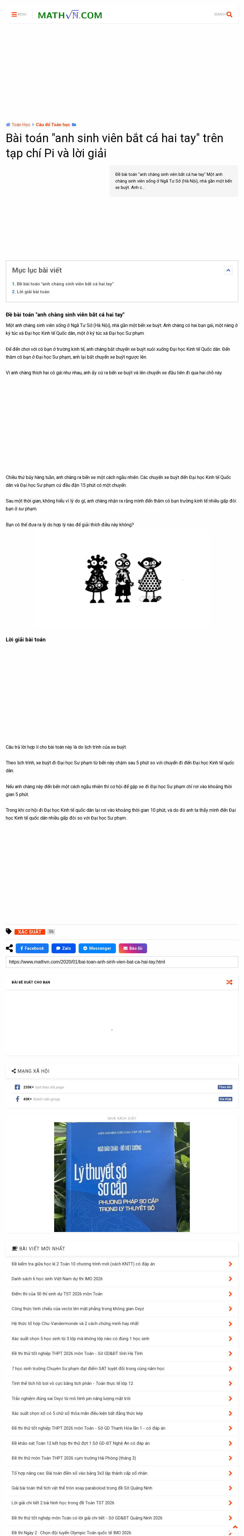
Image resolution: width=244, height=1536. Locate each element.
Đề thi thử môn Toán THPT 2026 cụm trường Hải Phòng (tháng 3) (74, 1458)
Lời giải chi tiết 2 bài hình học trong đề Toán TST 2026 (63, 1502)
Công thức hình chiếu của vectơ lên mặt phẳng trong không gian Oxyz (78, 1308)
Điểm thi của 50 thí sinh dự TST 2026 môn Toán (57, 1294)
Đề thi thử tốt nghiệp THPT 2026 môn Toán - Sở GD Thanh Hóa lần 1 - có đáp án (88, 1428)
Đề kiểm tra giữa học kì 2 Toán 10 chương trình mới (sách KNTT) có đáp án (83, 1264)
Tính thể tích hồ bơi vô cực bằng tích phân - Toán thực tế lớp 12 (72, 1383)
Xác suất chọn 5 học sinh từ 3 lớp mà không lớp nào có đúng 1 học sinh (80, 1338)
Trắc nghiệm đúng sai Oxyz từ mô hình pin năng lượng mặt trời (71, 1398)
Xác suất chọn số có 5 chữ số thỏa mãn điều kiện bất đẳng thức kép (77, 1413)
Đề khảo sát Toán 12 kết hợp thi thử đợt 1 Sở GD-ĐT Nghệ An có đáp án (81, 1443)
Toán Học (21, 124)
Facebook (32, 948)
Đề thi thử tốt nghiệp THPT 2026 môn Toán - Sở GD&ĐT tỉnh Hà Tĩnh (77, 1353)
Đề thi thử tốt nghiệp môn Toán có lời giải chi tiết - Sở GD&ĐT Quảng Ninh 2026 (87, 1518)
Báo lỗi (132, 948)
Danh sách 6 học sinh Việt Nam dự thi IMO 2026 (57, 1278)
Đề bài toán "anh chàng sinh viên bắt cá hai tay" (65, 284)
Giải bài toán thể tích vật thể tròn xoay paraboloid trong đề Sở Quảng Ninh (82, 1488)
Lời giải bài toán (33, 291)
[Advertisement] (122, 72)
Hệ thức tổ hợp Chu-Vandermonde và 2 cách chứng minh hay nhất (75, 1323)
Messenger (97, 948)
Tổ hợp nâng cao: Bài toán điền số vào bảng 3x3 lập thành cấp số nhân (79, 1473)
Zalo (63, 948)
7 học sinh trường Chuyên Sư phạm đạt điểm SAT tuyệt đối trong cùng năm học (88, 1368)
